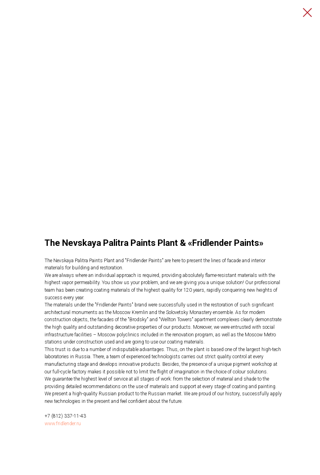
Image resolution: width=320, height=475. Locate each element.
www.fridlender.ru (63, 423)
